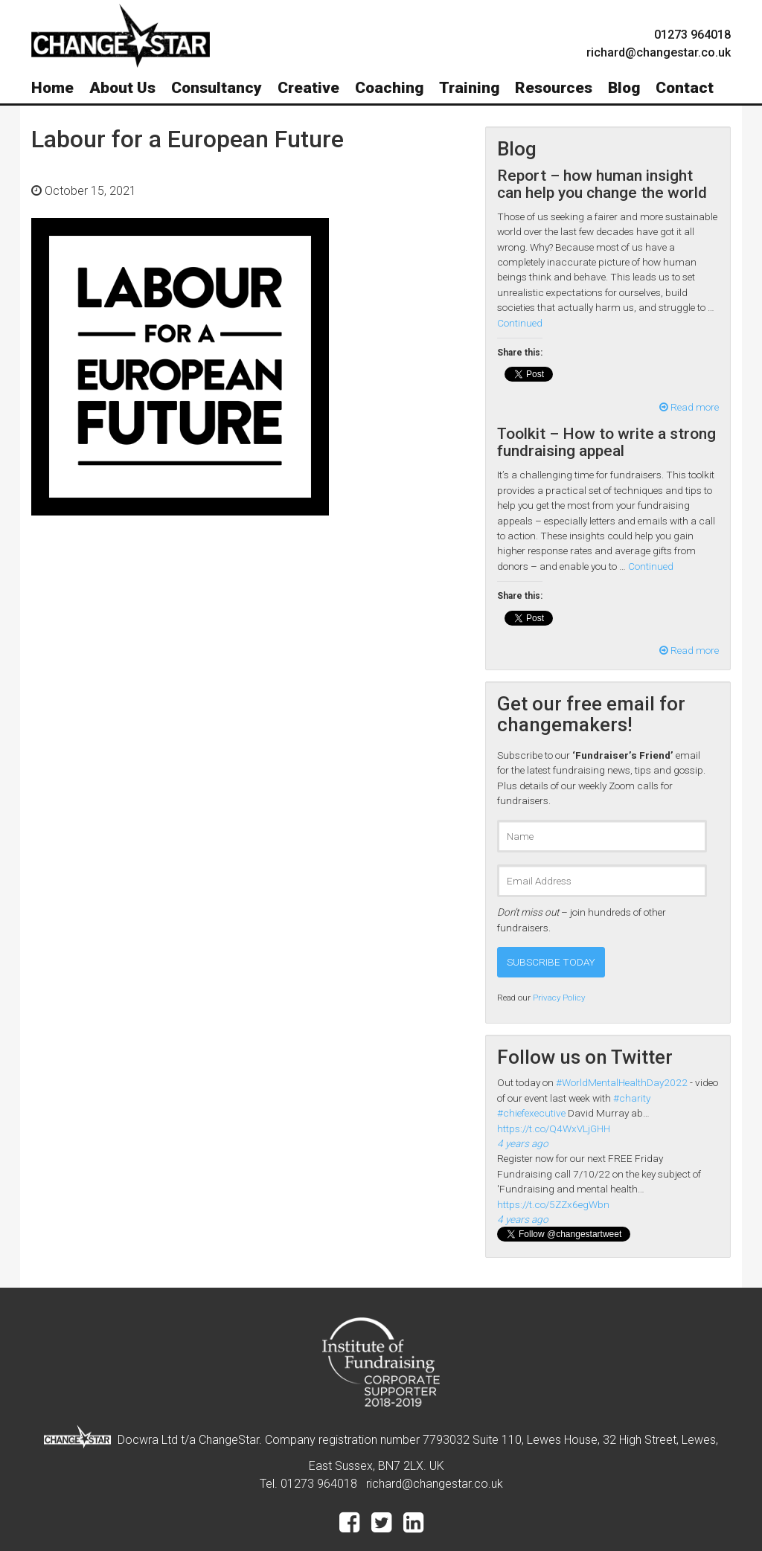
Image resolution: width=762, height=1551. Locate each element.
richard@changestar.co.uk (434, 1484)
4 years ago (522, 1143)
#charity (631, 1098)
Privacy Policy (559, 997)
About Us (122, 88)
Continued (519, 323)
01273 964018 (692, 35)
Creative (308, 88)
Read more (689, 407)
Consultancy (216, 88)
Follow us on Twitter (585, 1057)
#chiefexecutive (531, 1113)
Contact (685, 88)
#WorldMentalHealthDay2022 (622, 1082)
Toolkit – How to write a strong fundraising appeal (606, 442)
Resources (553, 88)
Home (52, 88)
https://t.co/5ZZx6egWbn (553, 1204)
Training (469, 88)
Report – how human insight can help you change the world (602, 184)
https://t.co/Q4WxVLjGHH (553, 1128)
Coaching (389, 88)
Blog (624, 88)
